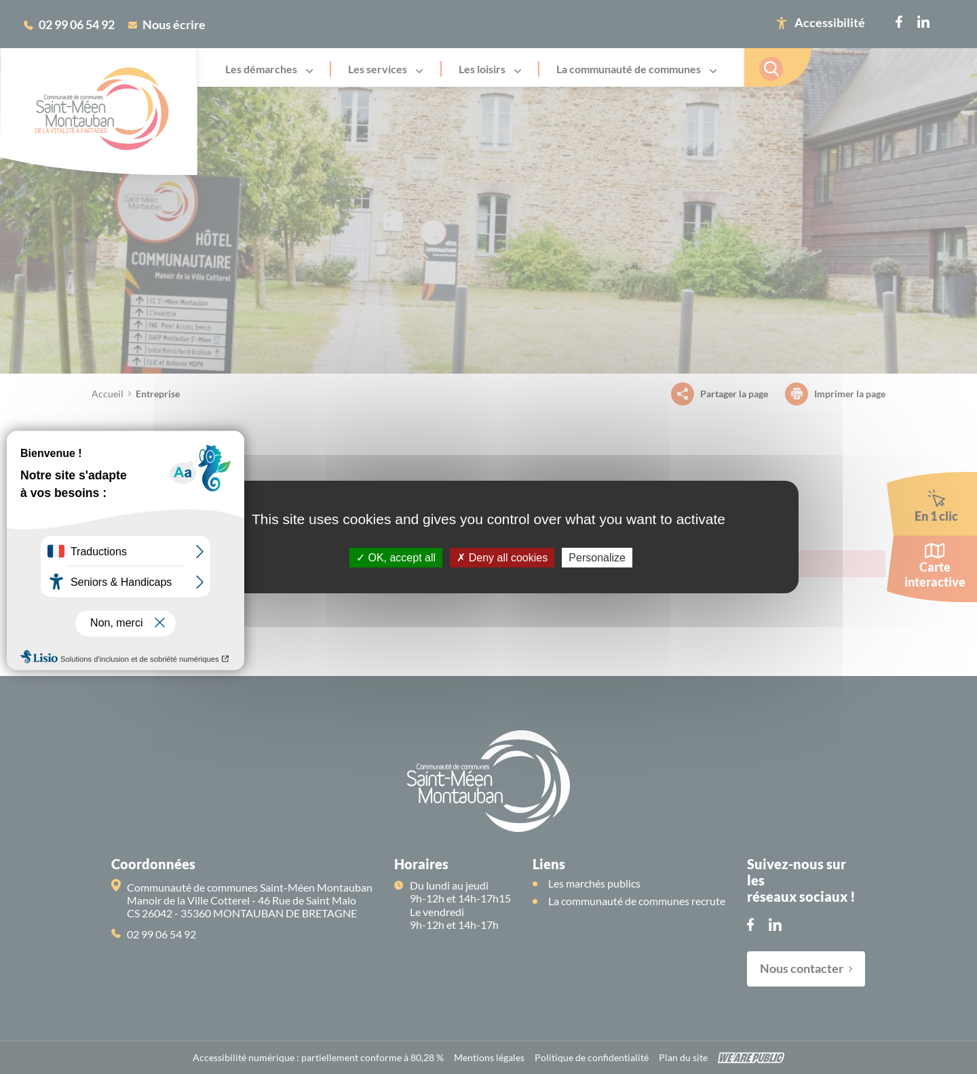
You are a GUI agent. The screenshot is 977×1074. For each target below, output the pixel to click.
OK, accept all (396, 557)
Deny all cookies (502, 557)
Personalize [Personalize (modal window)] (597, 557)
